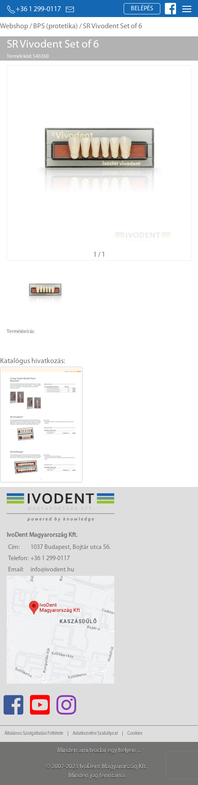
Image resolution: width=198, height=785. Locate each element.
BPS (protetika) (55, 26)
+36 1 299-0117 (34, 9)
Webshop (14, 26)
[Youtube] (39, 702)
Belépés (142, 8)
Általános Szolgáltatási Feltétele (33, 733)
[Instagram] (66, 702)
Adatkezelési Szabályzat (95, 733)
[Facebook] (13, 702)
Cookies (134, 733)
